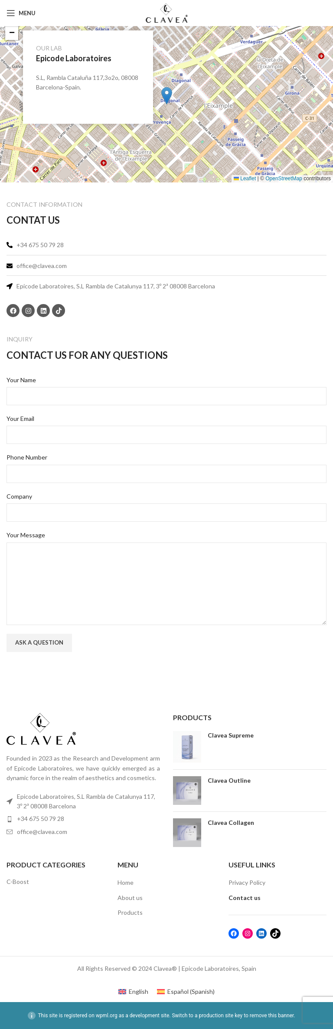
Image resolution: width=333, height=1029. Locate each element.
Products (130, 912)
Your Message (26, 535)
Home (126, 882)
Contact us (245, 897)
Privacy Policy (247, 882)
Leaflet (245, 178)
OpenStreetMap (283, 178)
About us (130, 897)
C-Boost (18, 881)
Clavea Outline (229, 780)
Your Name (21, 380)
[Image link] (41, 728)
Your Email (20, 418)
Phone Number (27, 457)
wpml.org (107, 1015)
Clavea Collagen (231, 822)
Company (19, 496)
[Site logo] (166, 12)
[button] (166, 96)
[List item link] (83, 819)
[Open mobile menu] (21, 13)
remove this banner (272, 1015)
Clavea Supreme (231, 735)
